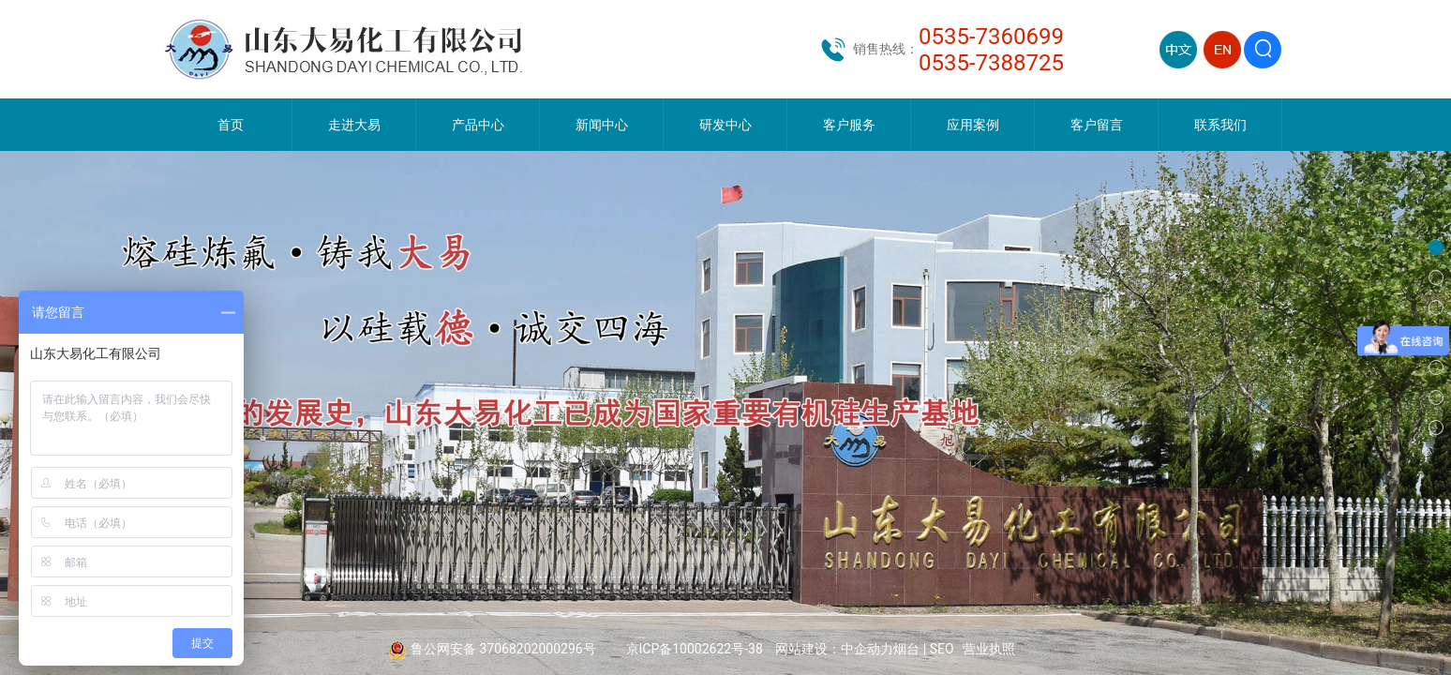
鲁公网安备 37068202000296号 (503, 648)
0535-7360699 (991, 36)
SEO (942, 648)
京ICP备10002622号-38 (694, 648)
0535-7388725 (991, 63)
